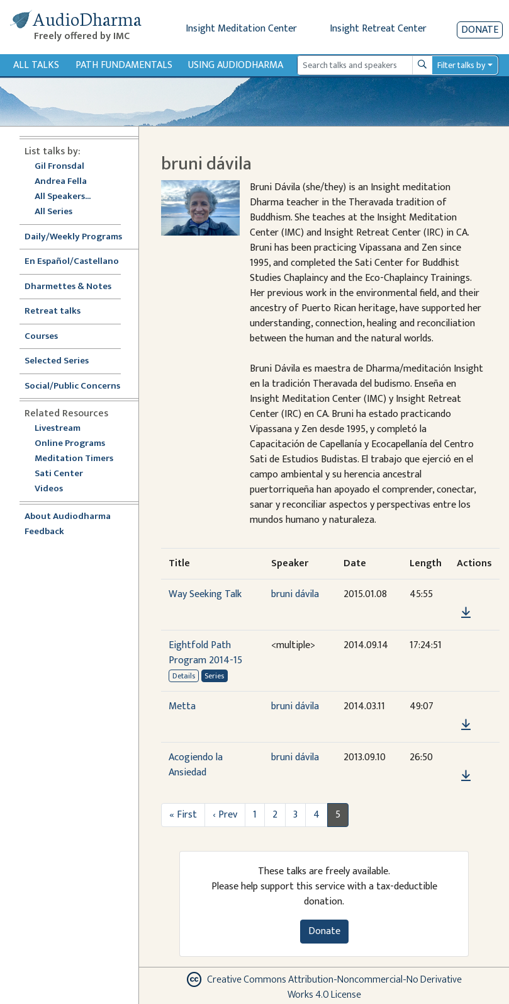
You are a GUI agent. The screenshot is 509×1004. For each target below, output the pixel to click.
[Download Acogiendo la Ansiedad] (466, 776)
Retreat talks (53, 311)
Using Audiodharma (235, 65)
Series (214, 676)
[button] (465, 594)
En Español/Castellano (72, 261)
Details (183, 676)
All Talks (36, 65)
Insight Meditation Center (241, 28)
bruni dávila (295, 594)
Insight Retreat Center (378, 28)
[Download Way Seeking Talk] (466, 612)
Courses (41, 336)
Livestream (58, 428)
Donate (479, 29)
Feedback (44, 532)
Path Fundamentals (124, 65)
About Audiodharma (68, 517)
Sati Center (59, 474)
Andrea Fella (61, 181)
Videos (55, 489)
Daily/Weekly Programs (80, 237)
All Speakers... (63, 197)
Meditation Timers (74, 459)
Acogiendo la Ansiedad (196, 765)
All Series (53, 212)
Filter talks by (461, 65)
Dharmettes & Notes (68, 287)
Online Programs (70, 443)
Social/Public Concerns (72, 386)
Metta (182, 706)
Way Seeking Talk (205, 594)
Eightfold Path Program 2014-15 (205, 653)
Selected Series (64, 361)
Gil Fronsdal (59, 166)
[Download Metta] (466, 725)
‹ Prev (225, 814)
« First (183, 814)
